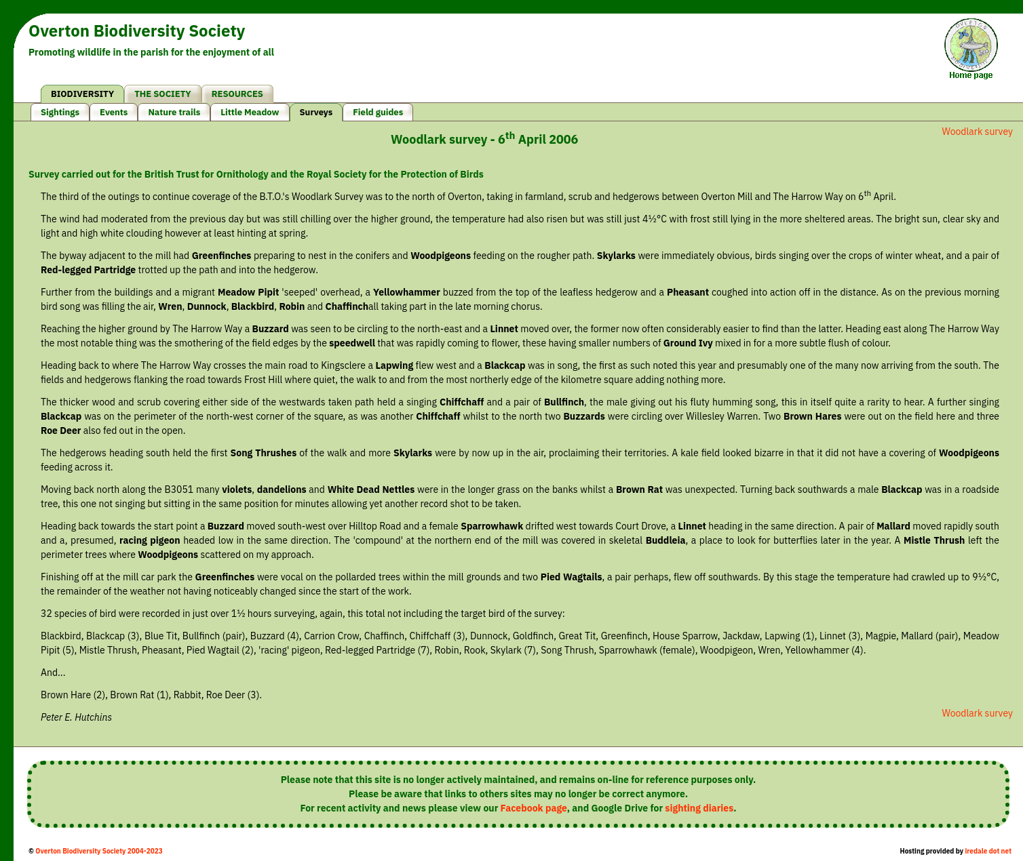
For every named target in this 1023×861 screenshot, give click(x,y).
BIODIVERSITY (82, 94)
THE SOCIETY (162, 94)
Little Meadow (249, 112)
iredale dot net (988, 851)
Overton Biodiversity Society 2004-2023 (98, 851)
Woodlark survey (977, 131)
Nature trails (174, 112)
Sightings (60, 112)
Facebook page (534, 808)
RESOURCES (237, 94)
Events (114, 112)
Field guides (378, 112)
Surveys (316, 112)
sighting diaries (699, 808)
